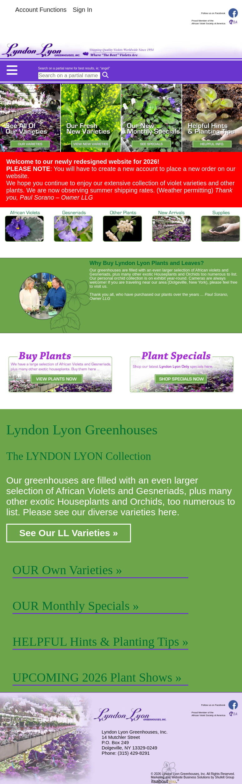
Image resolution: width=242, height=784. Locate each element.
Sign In (82, 9)
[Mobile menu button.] (121, 68)
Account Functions (41, 9)
